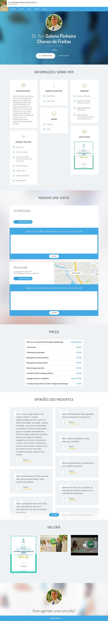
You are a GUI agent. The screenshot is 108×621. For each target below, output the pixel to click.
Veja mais (54, 514)
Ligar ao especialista (23, 222)
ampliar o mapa (76, 273)
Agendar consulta (54, 618)
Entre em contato (64, 55)
